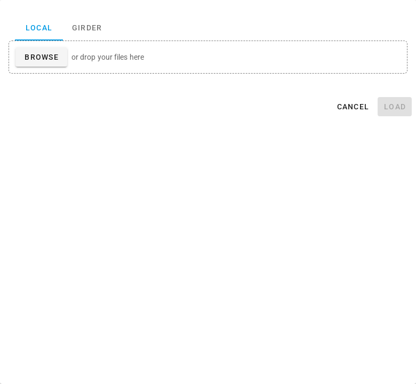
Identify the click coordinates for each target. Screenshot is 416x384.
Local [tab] (39, 27)
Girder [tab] (87, 27)
